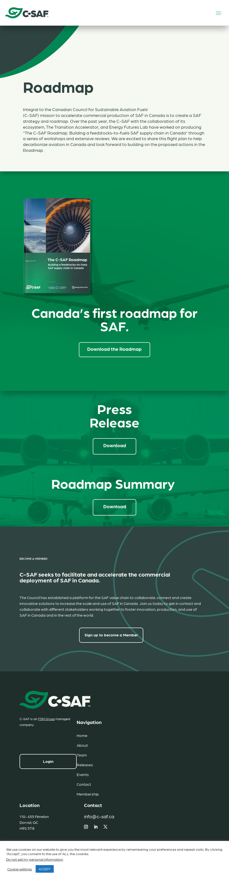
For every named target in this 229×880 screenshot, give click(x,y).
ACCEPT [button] (45, 869)
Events (83, 774)
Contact (84, 783)
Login (48, 760)
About (82, 744)
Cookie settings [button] (19, 869)
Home (82, 735)
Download (114, 445)
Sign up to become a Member (111, 634)
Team (82, 754)
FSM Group (46, 718)
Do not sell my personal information (34, 859)
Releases (85, 764)
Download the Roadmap (114, 349)
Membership (88, 793)
